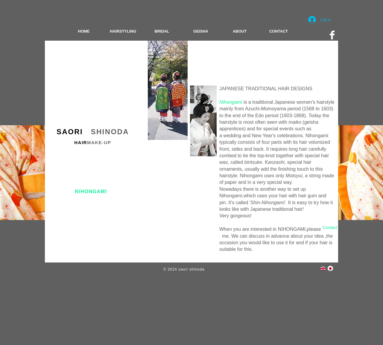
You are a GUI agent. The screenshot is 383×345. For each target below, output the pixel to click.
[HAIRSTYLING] (123, 31)
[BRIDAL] (161, 31)
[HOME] (83, 31)
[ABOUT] (239, 31)
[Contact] (330, 227)
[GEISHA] (200, 31)
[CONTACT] (278, 31)
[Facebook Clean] (332, 34)
